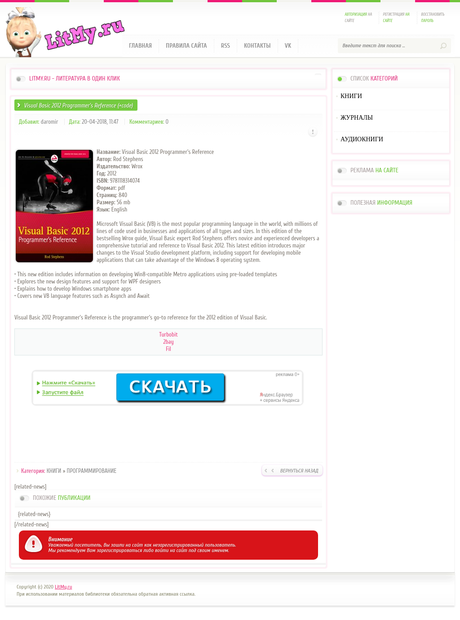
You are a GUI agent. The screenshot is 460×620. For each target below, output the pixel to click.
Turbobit (168, 334)
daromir (49, 121)
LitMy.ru (63, 587)
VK (288, 45)
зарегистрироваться (119, 550)
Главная (140, 45)
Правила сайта (186, 45)
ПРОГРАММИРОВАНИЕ (92, 470)
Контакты (257, 45)
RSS (225, 45)
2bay (168, 341)
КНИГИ (54, 470)
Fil (168, 349)
